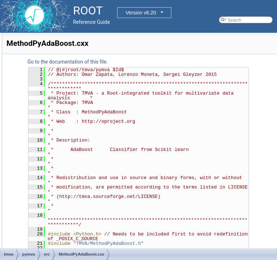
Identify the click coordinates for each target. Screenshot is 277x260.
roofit (29, 101)
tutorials (31, 228)
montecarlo (34, 77)
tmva (28, 117)
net (27, 85)
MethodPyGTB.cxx (59, 164)
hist (27, 37)
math (29, 61)
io (25, 53)
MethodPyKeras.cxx (60, 172)
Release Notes (26, 244)
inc (38, 140)
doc (33, 124)
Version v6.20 (141, 13)
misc (28, 69)
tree (27, 220)
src (38, 148)
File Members (31, 236)
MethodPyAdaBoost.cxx (64, 156)
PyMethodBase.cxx (59, 188)
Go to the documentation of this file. (158, 62)
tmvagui (37, 212)
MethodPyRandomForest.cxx (69, 180)
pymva (36, 132)
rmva (34, 196)
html (28, 45)
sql (26, 109)
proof (29, 93)
